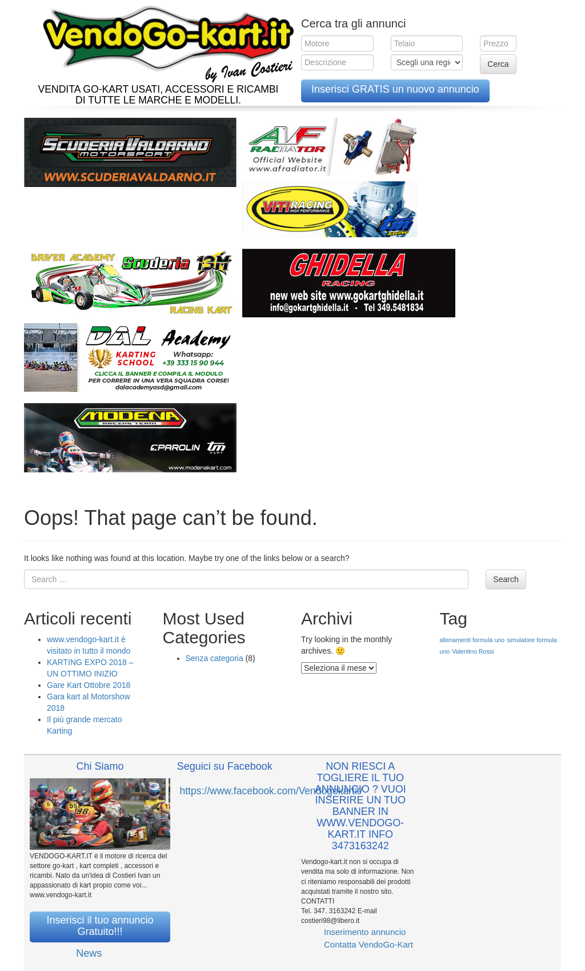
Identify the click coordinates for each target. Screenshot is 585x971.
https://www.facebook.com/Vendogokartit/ (271, 791)
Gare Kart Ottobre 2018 (88, 685)
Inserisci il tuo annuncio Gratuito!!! (99, 925)
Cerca (497, 64)
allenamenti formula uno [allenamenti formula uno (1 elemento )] (472, 639)
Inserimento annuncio (365, 932)
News (89, 953)
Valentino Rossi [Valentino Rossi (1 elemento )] (473, 651)
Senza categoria (214, 658)
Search (505, 579)
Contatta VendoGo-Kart (368, 944)
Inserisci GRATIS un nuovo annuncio (395, 89)
